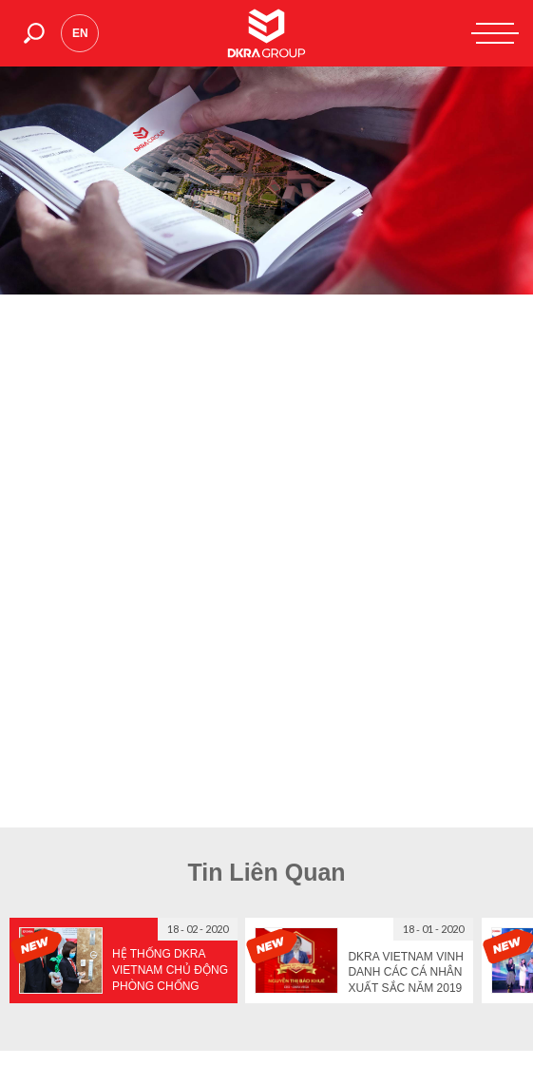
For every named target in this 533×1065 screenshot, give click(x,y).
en (80, 33)
